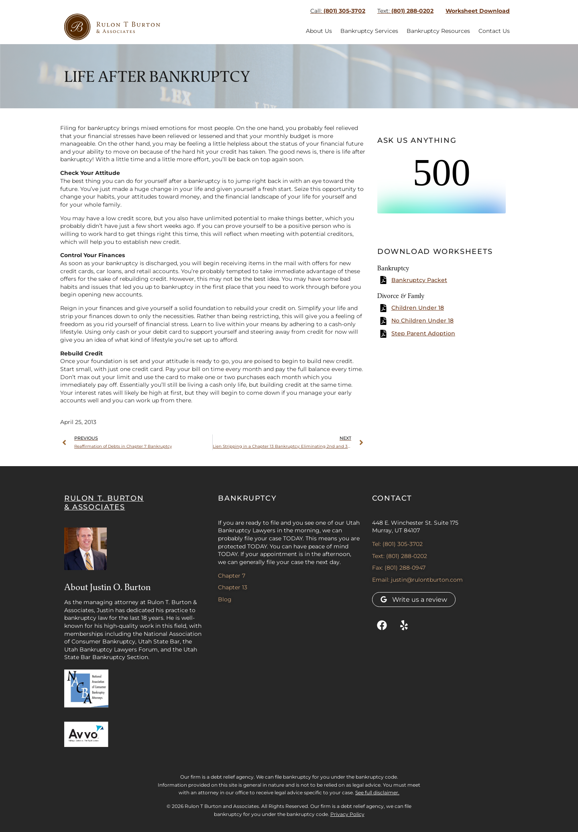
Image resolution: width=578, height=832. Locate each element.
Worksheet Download (478, 10)
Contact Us (494, 30)
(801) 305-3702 (337, 10)
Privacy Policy (347, 814)
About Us (319, 30)
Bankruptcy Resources (438, 30)
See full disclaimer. (377, 792)
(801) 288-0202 (405, 10)
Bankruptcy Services (369, 30)
